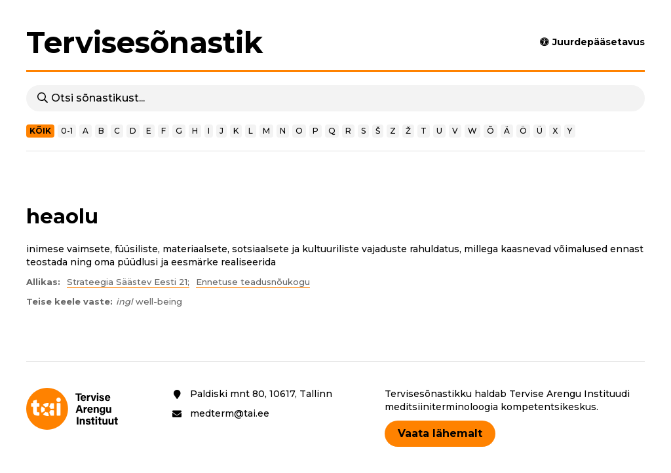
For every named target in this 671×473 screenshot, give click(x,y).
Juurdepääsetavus (598, 42)
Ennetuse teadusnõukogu (253, 281)
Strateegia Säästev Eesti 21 (127, 281)
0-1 (67, 131)
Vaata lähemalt (440, 433)
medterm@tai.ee (229, 413)
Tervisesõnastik (144, 42)
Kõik (40, 131)
